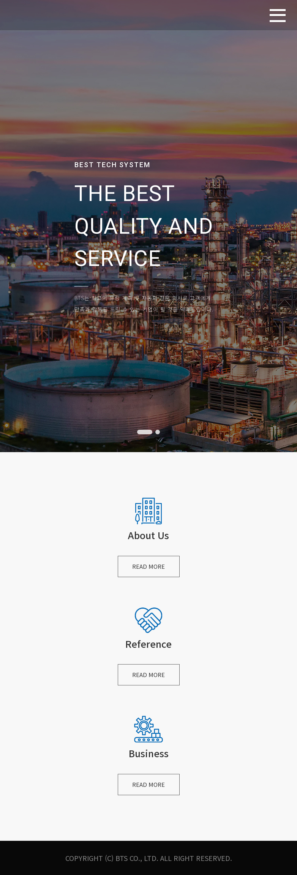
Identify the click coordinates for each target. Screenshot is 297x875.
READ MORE (148, 567)
